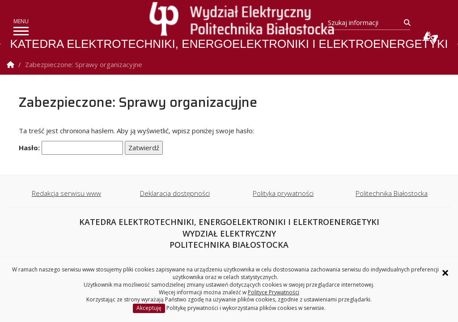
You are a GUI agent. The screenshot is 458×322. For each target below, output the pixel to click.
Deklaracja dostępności (175, 193)
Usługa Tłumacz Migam (431, 37)
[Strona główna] (231, 19)
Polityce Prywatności (273, 292)
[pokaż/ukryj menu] (21, 31)
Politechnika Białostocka (392, 193)
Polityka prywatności (283, 193)
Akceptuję (148, 308)
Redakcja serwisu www (66, 193)
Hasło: (71, 148)
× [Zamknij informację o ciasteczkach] (445, 273)
